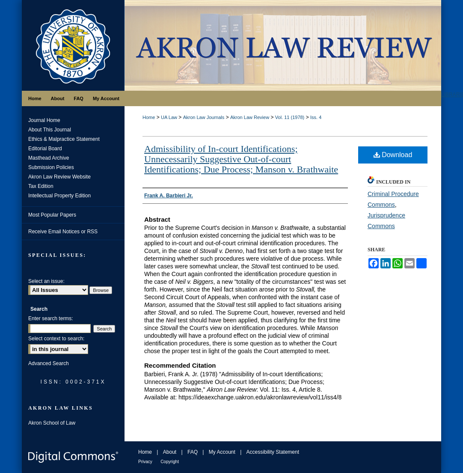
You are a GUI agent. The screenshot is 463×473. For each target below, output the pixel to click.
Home (148, 117)
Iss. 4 (315, 117)
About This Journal (49, 130)
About (169, 452)
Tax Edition (40, 186)
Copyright (169, 461)
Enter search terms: (50, 318)
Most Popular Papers (52, 215)
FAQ (192, 452)
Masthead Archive (48, 158)
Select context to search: (56, 339)
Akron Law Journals (204, 117)
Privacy (145, 461)
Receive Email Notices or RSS (63, 232)
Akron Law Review (249, 117)
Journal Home (44, 120)
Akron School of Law (51, 423)
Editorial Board (45, 149)
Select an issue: (46, 281)
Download (393, 154)
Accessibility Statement (272, 452)
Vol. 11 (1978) (290, 117)
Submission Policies (51, 167)
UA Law (169, 117)
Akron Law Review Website (59, 177)
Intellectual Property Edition (59, 196)
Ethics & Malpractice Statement (64, 139)
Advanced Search (48, 363)
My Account (222, 452)
